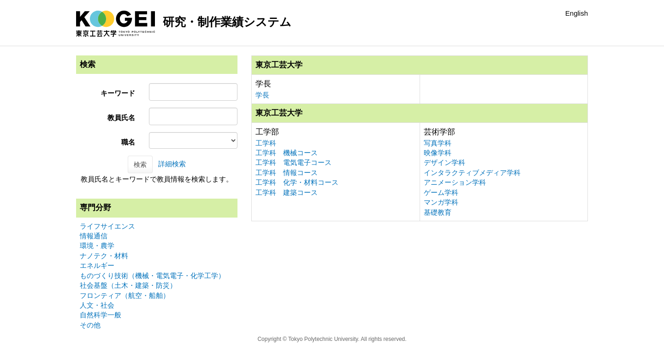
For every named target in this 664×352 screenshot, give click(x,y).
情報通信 (93, 236)
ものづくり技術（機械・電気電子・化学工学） (152, 275)
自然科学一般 (100, 315)
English (576, 13)
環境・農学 (97, 245)
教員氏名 (121, 117)
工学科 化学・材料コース (296, 182)
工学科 (265, 143)
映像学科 (437, 153)
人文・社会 (97, 305)
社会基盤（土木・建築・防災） (128, 285)
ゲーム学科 (441, 192)
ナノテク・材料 (104, 256)
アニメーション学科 (455, 182)
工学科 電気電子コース (293, 162)
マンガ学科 (441, 202)
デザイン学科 (444, 162)
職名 (128, 142)
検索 (140, 164)
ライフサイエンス (107, 226)
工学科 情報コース (286, 172)
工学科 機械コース (286, 153)
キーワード (118, 93)
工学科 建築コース (286, 192)
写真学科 (437, 143)
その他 (90, 325)
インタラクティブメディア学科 (472, 172)
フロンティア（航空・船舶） (125, 295)
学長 (262, 95)
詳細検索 (172, 164)
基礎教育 (437, 212)
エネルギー (97, 265)
